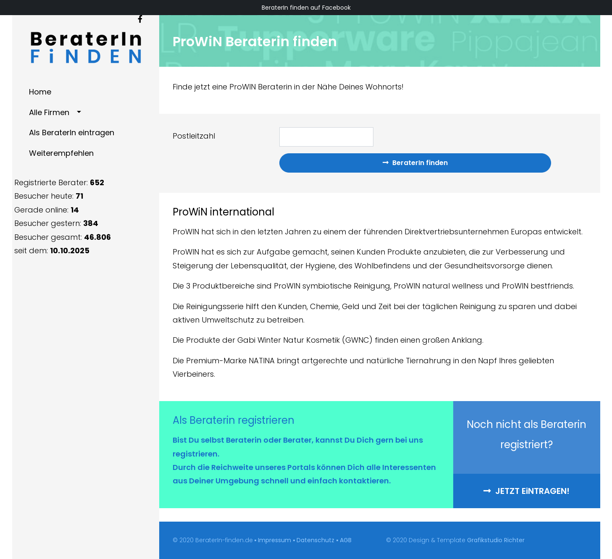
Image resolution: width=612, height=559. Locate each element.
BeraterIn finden (415, 163)
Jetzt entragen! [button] (526, 491)
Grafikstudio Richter (496, 540)
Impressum (274, 540)
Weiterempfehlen (61, 153)
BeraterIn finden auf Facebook (306, 7)
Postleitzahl (194, 136)
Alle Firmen (49, 112)
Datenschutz (315, 540)
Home (40, 92)
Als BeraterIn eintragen (71, 132)
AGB (346, 540)
